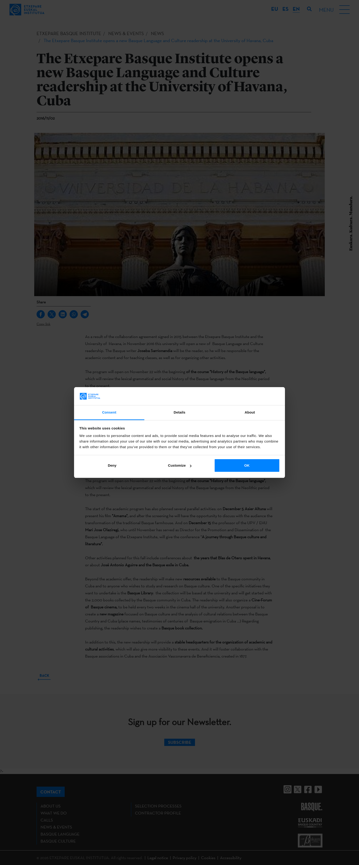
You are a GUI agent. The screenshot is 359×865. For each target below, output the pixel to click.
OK (247, 465)
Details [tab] (179, 412)
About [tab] (250, 412)
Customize (179, 465)
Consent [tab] (109, 412)
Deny (112, 465)
